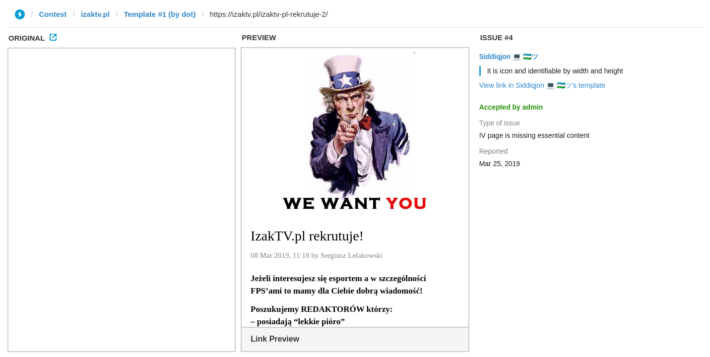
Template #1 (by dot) (159, 14)
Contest (53, 14)
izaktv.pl (95, 14)
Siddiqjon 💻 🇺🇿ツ (509, 56)
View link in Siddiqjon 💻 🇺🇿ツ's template (542, 85)
